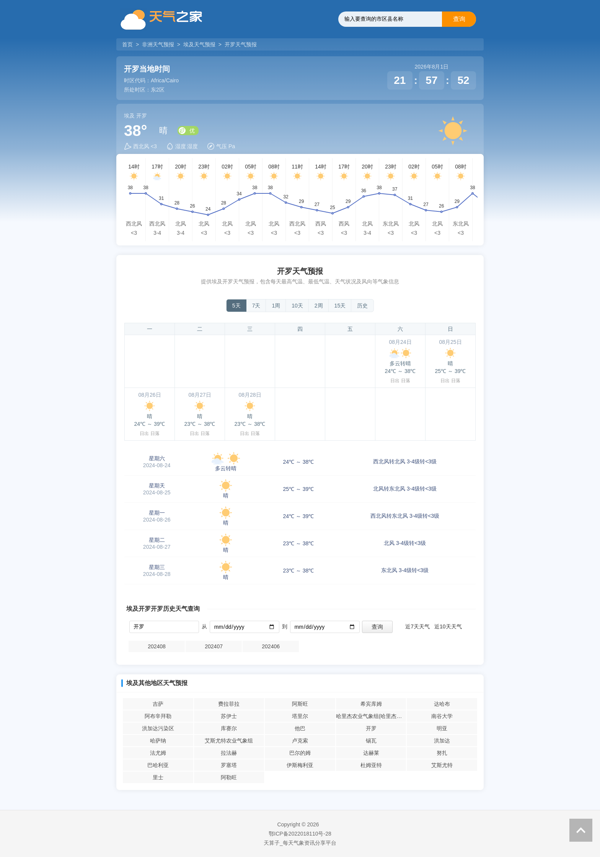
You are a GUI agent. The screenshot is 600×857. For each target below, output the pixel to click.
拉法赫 (229, 753)
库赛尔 (229, 728)
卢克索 (300, 741)
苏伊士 (229, 716)
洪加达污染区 (158, 728)
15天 (340, 306)
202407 (214, 646)
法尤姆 (158, 753)
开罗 (371, 728)
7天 (256, 306)
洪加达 (442, 741)
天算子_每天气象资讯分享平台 (300, 843)
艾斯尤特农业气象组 (229, 741)
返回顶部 (580, 830)
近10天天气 (448, 626)
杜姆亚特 (371, 765)
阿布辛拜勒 (158, 716)
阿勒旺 (229, 777)
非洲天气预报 (158, 44)
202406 (271, 646)
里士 (158, 777)
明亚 (442, 728)
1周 (276, 306)
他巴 (300, 728)
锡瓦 (371, 741)
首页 (128, 44)
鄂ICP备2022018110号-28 (300, 834)
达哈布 (442, 704)
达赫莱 (371, 753)
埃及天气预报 (199, 44)
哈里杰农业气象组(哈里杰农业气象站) (371, 716)
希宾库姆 (371, 704)
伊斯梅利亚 (300, 765)
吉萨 (158, 704)
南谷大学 (442, 716)
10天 (297, 306)
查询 (459, 19)
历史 (362, 306)
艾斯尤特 (442, 765)
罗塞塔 (229, 765)
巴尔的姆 (300, 753)
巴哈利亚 (158, 765)
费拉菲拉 (229, 704)
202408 (157, 646)
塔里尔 (300, 716)
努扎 (442, 753)
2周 (319, 306)
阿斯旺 (300, 704)
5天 (236, 306)
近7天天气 (417, 626)
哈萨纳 (158, 741)
